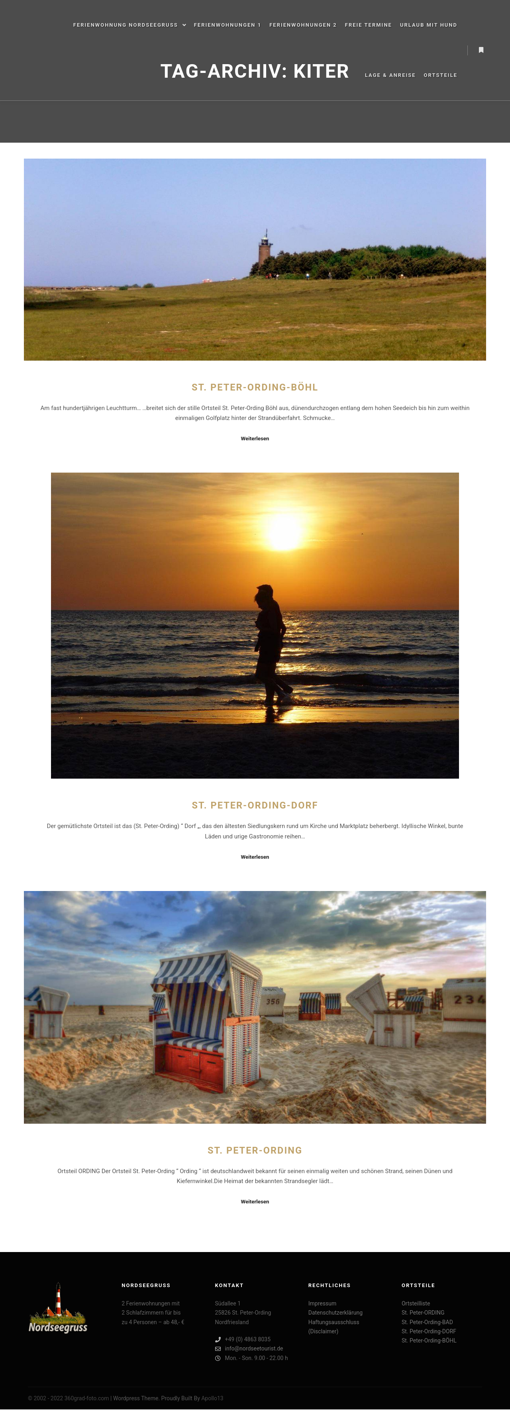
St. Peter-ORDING (255, 1150)
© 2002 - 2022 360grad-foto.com (68, 1398)
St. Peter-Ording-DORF (255, 805)
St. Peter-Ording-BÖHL (255, 387)
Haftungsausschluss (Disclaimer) (333, 1327)
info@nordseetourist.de (249, 1348)
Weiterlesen (255, 439)
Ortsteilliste (416, 1303)
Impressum (322, 1303)
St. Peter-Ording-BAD (427, 1322)
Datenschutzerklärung (335, 1312)
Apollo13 (212, 1398)
